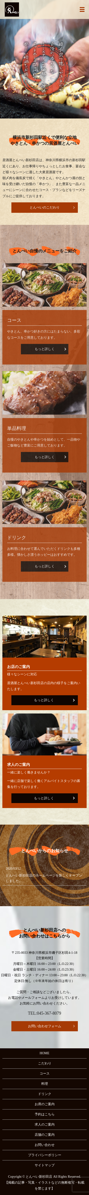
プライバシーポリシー (44, 1155)
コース (45, 1073)
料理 (44, 1084)
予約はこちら (45, 1114)
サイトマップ (45, 1165)
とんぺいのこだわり (45, 207)
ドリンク (44, 1094)
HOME (44, 1053)
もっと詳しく (44, 700)
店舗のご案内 (45, 1134)
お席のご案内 (45, 1104)
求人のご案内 (45, 1124)
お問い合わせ (45, 1145)
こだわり (44, 1063)
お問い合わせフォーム (44, 1026)
